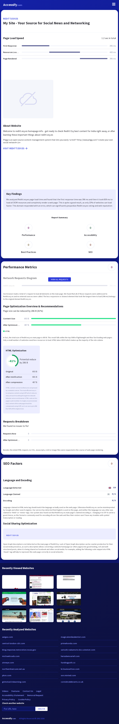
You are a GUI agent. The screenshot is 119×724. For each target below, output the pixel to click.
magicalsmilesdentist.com (73, 637)
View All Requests (59, 279)
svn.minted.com (68, 675)
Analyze (41, 709)
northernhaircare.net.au (13, 669)
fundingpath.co (68, 662)
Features (15, 691)
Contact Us (28, 691)
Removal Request (35, 695)
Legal (38, 691)
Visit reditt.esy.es (15, 148)
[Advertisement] (59, 71)
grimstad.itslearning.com (14, 681)
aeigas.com (7, 637)
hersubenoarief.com (70, 656)
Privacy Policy (8, 699)
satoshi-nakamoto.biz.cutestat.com (78, 649)
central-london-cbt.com (13, 643)
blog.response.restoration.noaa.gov (19, 649)
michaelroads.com (11, 656)
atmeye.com (8, 662)
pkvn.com (6, 675)
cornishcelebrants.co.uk (72, 681)
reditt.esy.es (10, 18)
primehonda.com (69, 643)
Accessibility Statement (13, 695)
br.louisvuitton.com (70, 669)
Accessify (12, 5)
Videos (5, 691)
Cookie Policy (24, 699)
